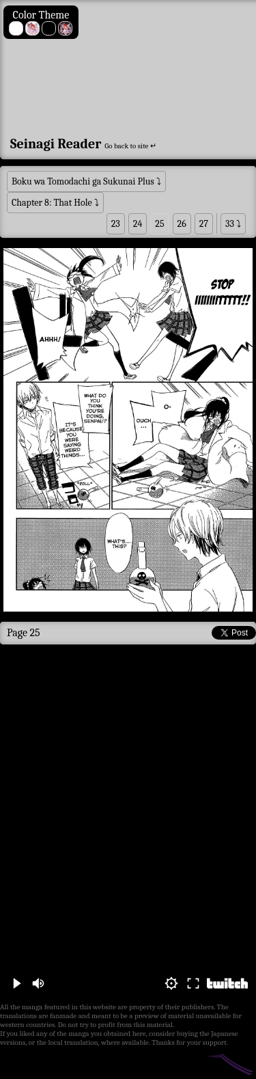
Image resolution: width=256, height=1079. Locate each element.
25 (159, 224)
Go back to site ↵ (130, 145)
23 (115, 224)
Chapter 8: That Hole (52, 202)
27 (203, 224)
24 (138, 224)
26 (181, 224)
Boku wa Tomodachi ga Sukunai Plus (83, 181)
